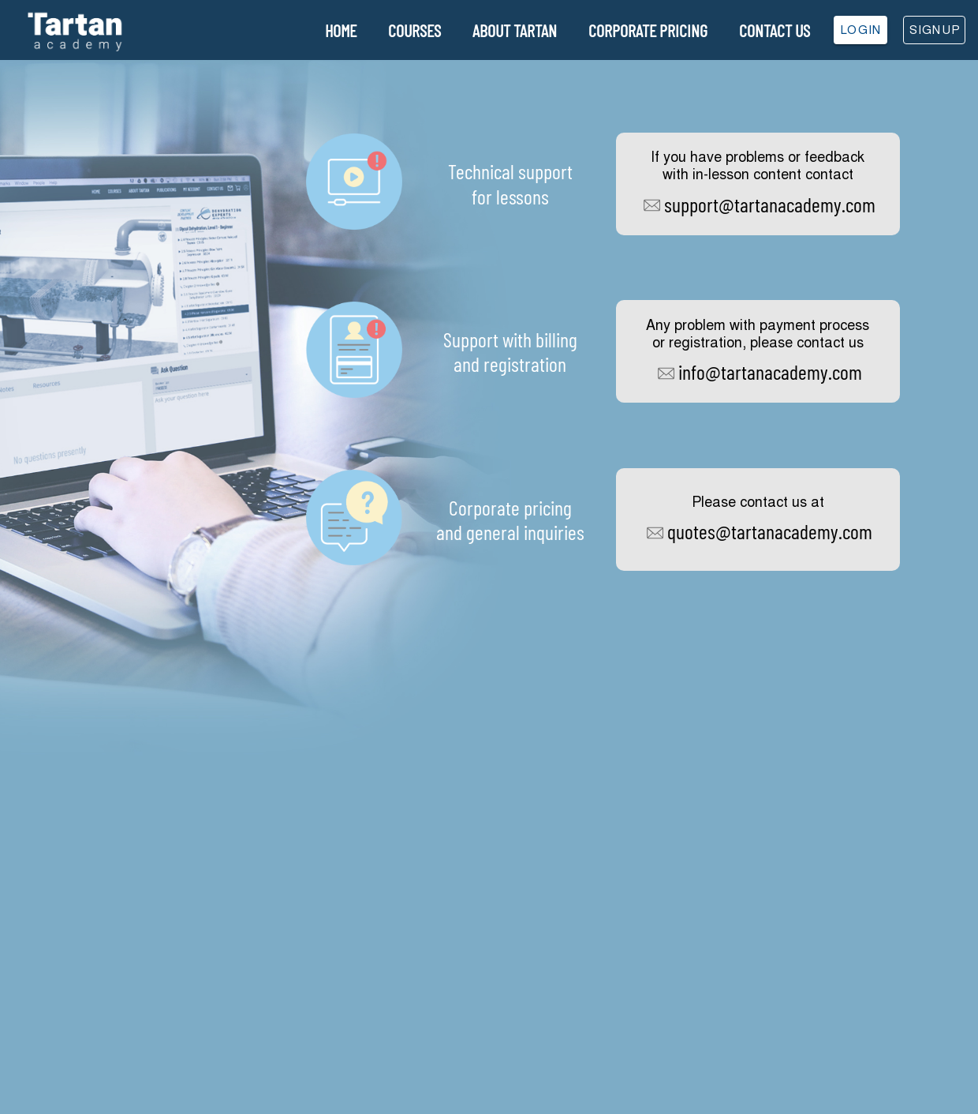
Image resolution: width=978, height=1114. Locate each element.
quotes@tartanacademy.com (769, 531)
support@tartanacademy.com (769, 204)
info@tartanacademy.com (770, 371)
